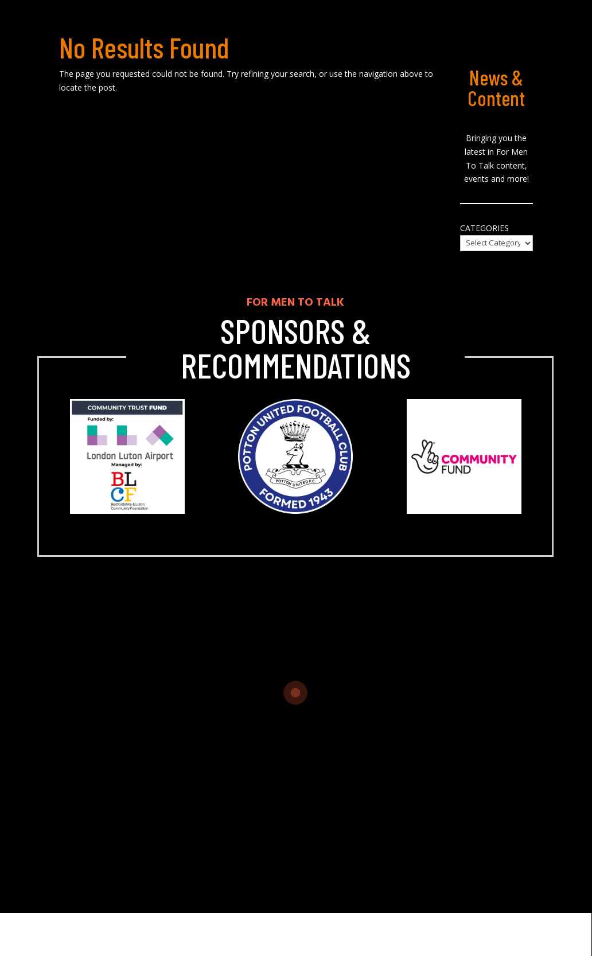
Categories (484, 228)
